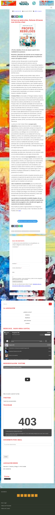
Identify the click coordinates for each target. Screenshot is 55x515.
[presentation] (14, 452)
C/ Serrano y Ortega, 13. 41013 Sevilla (17, 466)
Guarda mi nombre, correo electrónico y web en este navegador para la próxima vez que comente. (27, 279)
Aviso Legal (3, 503)
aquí (20, 210)
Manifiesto (27, 317)
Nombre (14, 263)
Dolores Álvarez (25, 231)
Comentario (15, 246)
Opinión (40, 11)
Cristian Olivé (18, 231)
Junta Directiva (27, 320)
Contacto (27, 323)
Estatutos (27, 315)
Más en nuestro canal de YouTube (11, 394)
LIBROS (36, 11)
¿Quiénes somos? (27, 312)
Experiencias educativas (35, 231)
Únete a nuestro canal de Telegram (27, 221)
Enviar (5, 456)
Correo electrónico (17, 267)
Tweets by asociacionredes (9, 401)
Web (13, 272)
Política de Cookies (5, 508)
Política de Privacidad (6, 505)
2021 (13, 231)
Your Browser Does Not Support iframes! (27, 422)
